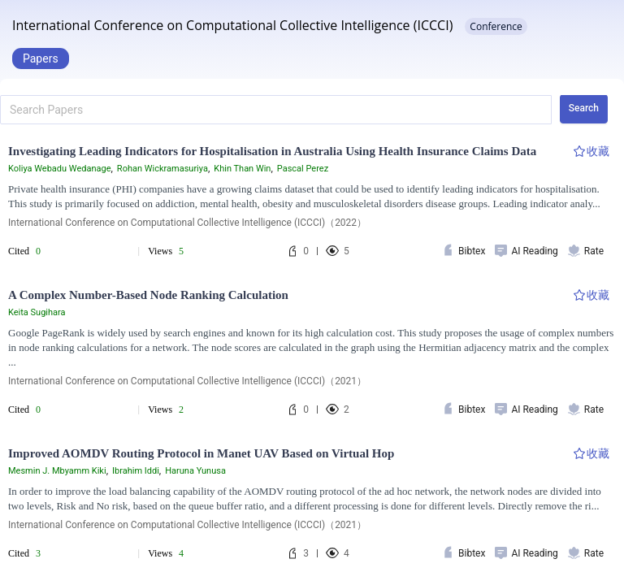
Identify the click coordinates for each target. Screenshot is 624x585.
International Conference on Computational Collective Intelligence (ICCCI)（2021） (187, 381)
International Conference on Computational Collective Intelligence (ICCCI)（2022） (187, 222)
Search (584, 108)
